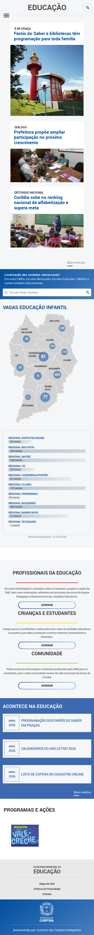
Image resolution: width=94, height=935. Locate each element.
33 (20, 367)
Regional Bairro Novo (23, 512)
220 (62, 328)
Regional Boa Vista (21, 447)
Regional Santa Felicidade (26, 438)
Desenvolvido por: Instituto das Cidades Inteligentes (47, 930)
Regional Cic (17, 466)
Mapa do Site (47, 883)
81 (43, 357)
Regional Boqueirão (22, 503)
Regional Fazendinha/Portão (28, 475)
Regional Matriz (19, 456)
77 (45, 397)
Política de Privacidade (47, 889)
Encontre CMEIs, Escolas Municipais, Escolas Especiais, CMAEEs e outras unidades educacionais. (47, 279)
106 (52, 346)
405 (57, 374)
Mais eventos (82, 792)
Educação (47, 7)
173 (64, 352)
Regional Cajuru (19, 484)
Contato (47, 894)
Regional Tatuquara (22, 521)
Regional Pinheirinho (23, 494)
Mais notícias (76, 263)
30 (26, 339)
